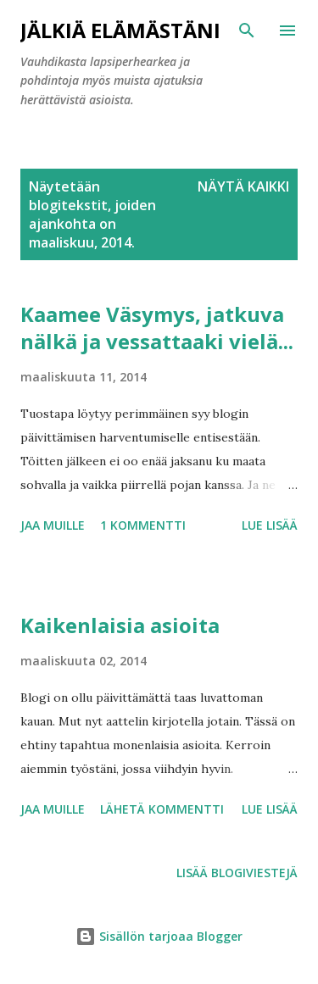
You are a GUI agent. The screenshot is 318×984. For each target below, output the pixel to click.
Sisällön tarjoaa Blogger (159, 936)
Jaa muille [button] (52, 525)
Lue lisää (270, 525)
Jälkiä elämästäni (120, 30)
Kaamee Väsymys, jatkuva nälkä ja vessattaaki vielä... (156, 327)
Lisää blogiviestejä (237, 872)
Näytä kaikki (243, 186)
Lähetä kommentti (162, 809)
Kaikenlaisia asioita (120, 625)
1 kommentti (143, 525)
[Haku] (247, 30)
